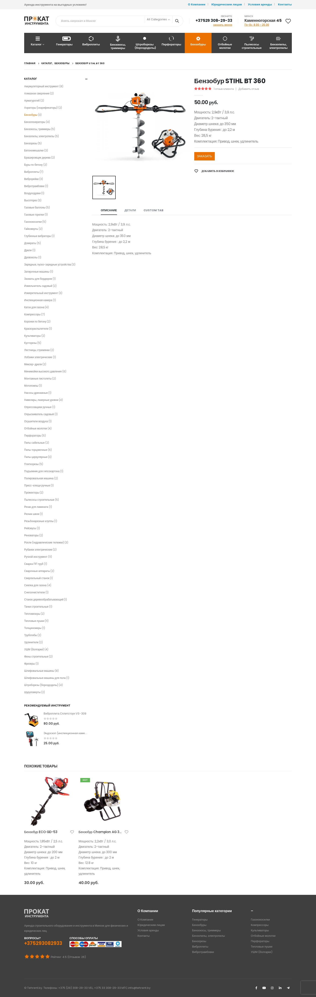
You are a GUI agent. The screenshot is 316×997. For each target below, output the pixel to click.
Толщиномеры (32, 628)
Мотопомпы (31, 385)
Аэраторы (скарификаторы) (41, 108)
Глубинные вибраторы (37, 236)
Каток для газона (34, 307)
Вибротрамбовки (34, 186)
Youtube (264, 988)
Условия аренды (260, 4)
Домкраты (30, 243)
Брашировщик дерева (37, 157)
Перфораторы (171, 40)
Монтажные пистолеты (38, 378)
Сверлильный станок (36, 578)
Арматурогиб (32, 100)
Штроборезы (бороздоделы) (145, 42)
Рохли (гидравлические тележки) (44, 542)
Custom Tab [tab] (153, 210)
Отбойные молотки (225, 42)
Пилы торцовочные (35, 450)
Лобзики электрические (38, 357)
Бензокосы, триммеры (118, 42)
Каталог (36, 40)
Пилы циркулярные (35, 457)
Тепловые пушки (34, 621)
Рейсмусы (30, 528)
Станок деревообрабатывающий (43, 599)
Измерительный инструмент (41, 293)
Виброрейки (31, 179)
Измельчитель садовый (38, 286)
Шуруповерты (32, 692)
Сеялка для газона (35, 585)
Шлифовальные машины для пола (45, 678)
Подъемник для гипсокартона (42, 471)
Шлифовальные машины (39, 671)
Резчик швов (31, 514)
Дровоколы (31, 257)
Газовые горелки (34, 214)
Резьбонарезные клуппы (39, 521)
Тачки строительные (36, 606)
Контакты (285, 4)
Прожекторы (31, 492)
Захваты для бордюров (38, 279)
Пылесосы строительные (252, 42)
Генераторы (64, 40)
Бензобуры (198, 40)
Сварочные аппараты (37, 571)
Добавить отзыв (249, 89)
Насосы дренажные (36, 393)
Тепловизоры (32, 614)
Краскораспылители (36, 328)
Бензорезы (30, 143)
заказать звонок (222, 25)
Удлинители (31, 642)
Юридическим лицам (227, 4)
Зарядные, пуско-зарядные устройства (47, 264)
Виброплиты (91, 40)
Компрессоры (32, 314)
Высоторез (30, 200)
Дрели (28, 250)
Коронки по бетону (35, 321)
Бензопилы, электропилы (278, 42)
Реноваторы (31, 535)
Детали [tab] (130, 210)
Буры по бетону (33, 165)
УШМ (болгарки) (34, 649)
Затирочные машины (36, 271)
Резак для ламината (36, 507)
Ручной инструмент (35, 557)
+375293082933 (43, 943)
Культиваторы (32, 336)
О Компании (196, 4)
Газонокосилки (33, 222)
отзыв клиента (224, 89)
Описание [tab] (109, 210)
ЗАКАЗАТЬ (204, 156)
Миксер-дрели (33, 364)
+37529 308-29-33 (214, 20)
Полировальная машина (39, 478)
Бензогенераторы (34, 122)
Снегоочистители (34, 592)
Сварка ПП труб (33, 564)
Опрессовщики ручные (38, 407)
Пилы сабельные (34, 443)
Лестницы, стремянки (37, 350)
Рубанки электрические (38, 549)
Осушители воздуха (36, 421)
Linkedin (280, 988)
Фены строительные (36, 656)
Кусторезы (30, 343)
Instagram (272, 988)
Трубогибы (30, 635)
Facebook (256, 988)
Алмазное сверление (36, 93)
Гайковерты (31, 229)
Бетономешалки (34, 150)
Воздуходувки (32, 193)
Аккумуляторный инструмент (41, 86)
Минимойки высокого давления (43, 371)
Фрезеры (29, 663)
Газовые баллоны (34, 207)
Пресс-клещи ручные (37, 485)
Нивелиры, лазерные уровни (41, 400)
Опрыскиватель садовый (39, 414)
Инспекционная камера (38, 300)
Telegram (288, 988)
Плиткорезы (31, 464)
